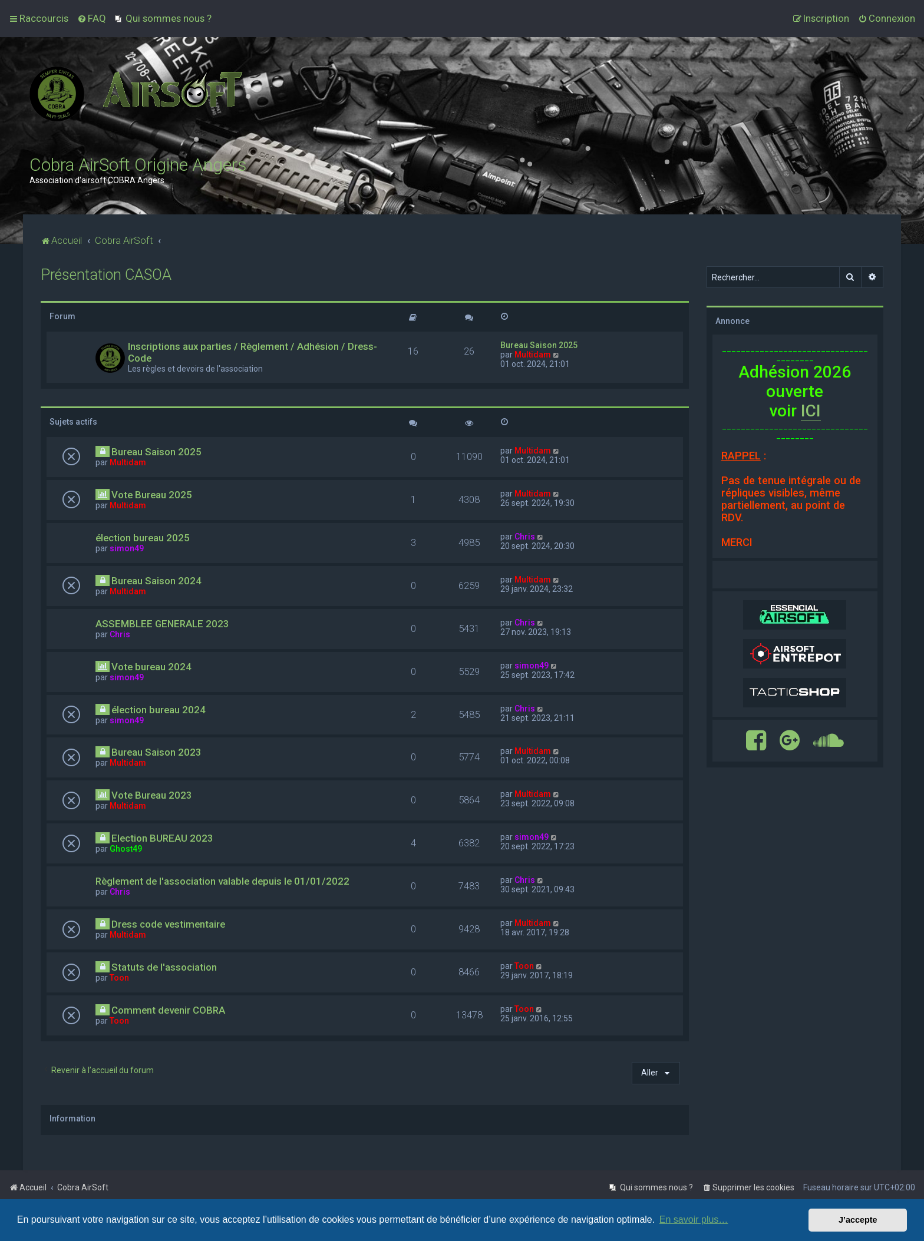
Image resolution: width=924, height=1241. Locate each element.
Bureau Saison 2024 (156, 581)
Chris (524, 536)
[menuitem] (91, 18)
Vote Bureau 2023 (151, 795)
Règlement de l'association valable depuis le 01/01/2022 (222, 881)
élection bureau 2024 (158, 710)
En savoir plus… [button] (693, 1219)
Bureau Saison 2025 (539, 345)
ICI (811, 411)
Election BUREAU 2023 (162, 838)
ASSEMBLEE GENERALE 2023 (162, 624)
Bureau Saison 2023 (156, 752)
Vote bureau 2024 (151, 667)
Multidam (532, 354)
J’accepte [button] (858, 1220)
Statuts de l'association (164, 967)
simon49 (127, 548)
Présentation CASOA (106, 274)
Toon (119, 977)
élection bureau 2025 (142, 538)
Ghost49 (126, 848)
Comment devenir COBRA (168, 1010)
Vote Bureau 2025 (151, 495)
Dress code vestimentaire (168, 924)
